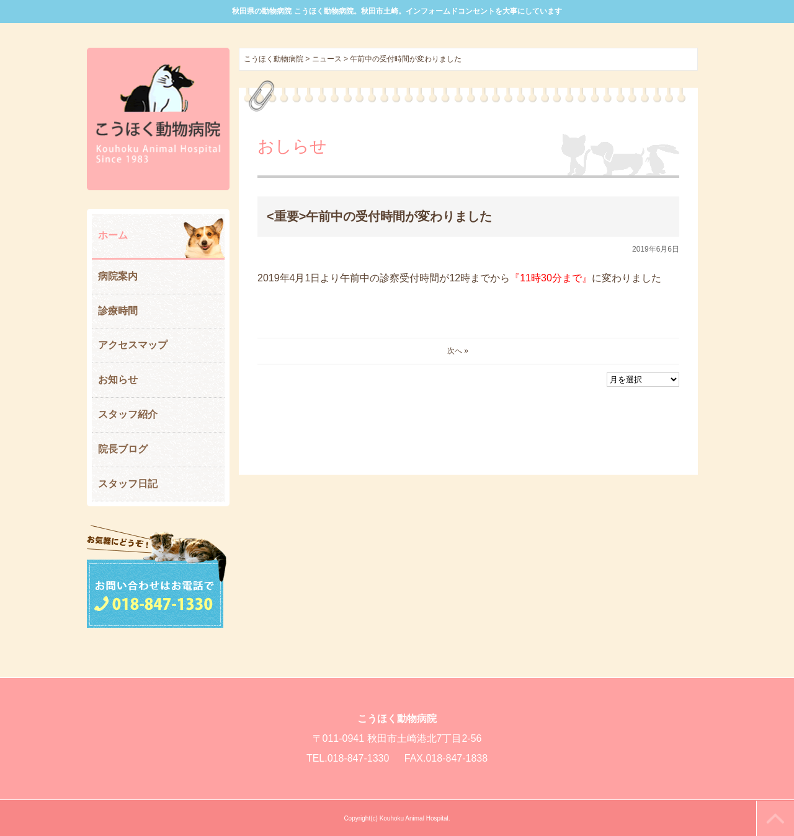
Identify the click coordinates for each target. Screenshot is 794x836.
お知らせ (118, 379)
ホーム (113, 235)
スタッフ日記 (128, 483)
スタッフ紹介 (128, 414)
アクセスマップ (132, 345)
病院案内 (118, 276)
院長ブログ (123, 449)
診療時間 (118, 311)
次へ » (457, 350)
